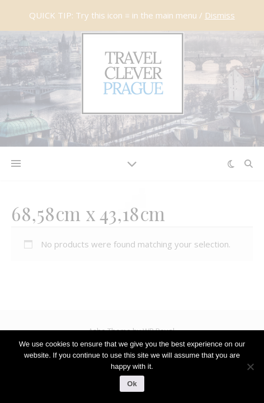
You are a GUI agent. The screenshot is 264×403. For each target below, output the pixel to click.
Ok (131, 383)
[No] (250, 366)
